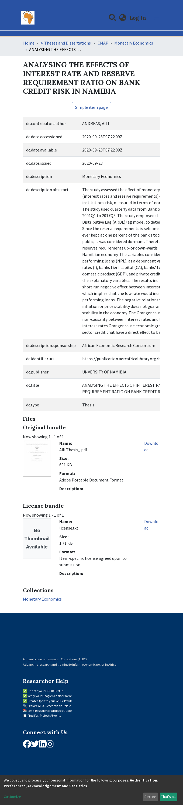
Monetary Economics (133, 43)
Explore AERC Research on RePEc (49, 706)
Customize (12, 796)
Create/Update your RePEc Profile (49, 701)
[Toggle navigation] (156, 17)
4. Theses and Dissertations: (66, 43)
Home (28, 43)
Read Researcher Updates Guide (49, 711)
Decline (150, 796)
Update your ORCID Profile (45, 691)
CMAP (103, 43)
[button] (122, 18)
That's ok (168, 796)
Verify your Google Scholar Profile (49, 696)
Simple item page (91, 107)
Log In (138, 17)
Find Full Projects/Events (44, 715)
